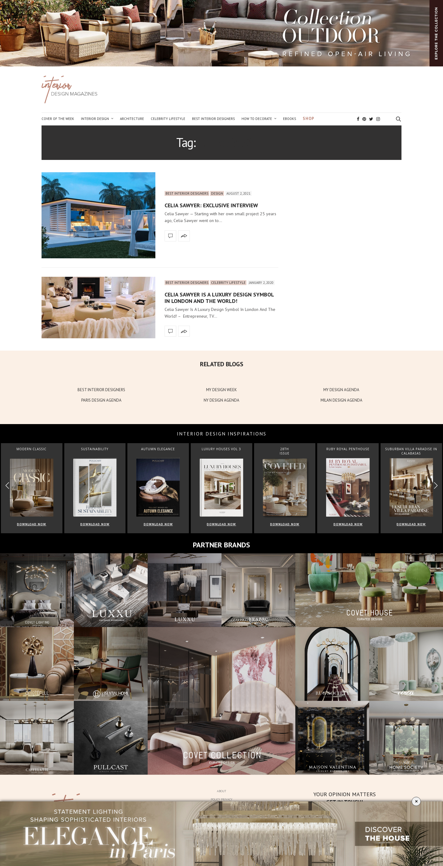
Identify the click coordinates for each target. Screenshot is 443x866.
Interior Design (95, 119)
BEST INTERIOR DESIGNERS (101, 389)
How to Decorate (256, 119)
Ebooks (289, 119)
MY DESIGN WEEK (221, 389)
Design (217, 193)
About (221, 791)
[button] (436, 485)
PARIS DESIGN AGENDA (101, 400)
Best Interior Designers (213, 119)
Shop (308, 118)
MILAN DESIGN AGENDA (341, 400)
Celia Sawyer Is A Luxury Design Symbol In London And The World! (219, 298)
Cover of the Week (58, 119)
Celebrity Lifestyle (168, 119)
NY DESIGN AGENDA (221, 400)
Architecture (132, 119)
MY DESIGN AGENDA (341, 389)
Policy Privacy (221, 799)
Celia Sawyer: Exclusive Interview (211, 205)
